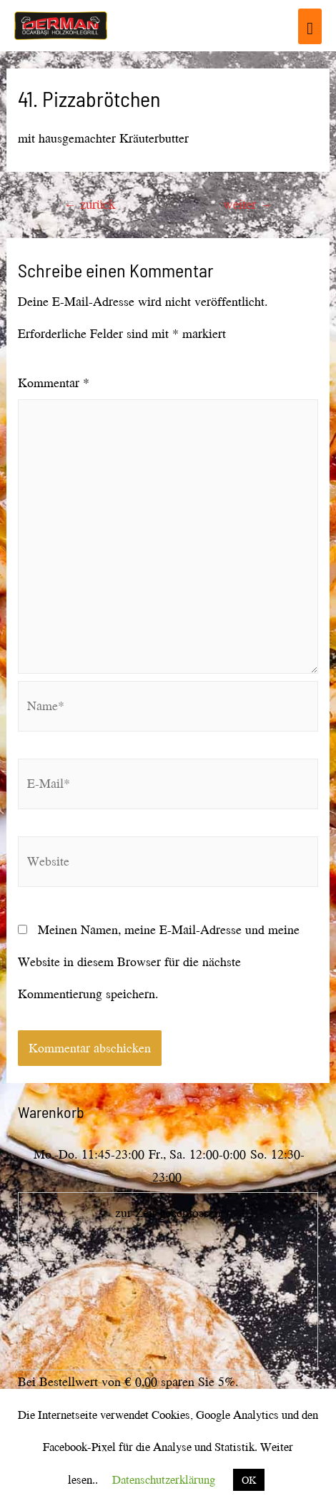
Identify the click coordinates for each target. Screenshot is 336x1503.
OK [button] (249, 1479)
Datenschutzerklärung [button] (163, 1479)
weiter (247, 204)
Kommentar (53, 382)
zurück (89, 204)
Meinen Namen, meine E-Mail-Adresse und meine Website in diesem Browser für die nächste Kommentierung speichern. (159, 961)
